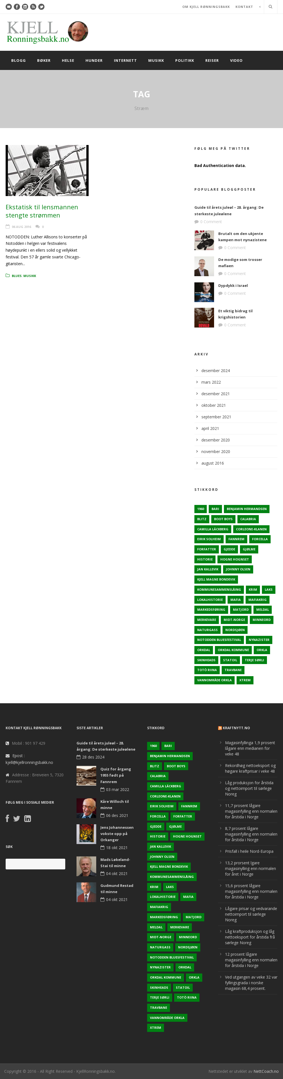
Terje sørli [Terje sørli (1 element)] (254, 660)
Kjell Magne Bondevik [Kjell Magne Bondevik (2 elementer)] (216, 579)
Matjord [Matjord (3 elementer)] (241, 609)
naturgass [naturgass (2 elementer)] (207, 630)
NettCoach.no (266, 1071)
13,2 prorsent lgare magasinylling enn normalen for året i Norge (250, 868)
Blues (17, 276)
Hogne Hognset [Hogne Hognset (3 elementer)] (234, 559)
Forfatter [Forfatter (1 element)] (206, 549)
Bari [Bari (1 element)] (215, 509)
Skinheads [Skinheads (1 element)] (206, 660)
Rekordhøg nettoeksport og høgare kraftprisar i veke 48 (250, 768)
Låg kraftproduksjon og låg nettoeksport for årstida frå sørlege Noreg (250, 937)
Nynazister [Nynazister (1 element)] (259, 640)
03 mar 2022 (117, 789)
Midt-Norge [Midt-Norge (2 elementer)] (234, 619)
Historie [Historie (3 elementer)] (205, 559)
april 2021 (210, 428)
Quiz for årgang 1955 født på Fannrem (115, 775)
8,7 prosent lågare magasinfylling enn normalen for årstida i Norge (251, 834)
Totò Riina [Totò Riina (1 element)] (207, 670)
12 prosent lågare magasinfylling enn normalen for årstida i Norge (251, 959)
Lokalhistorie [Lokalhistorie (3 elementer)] (210, 599)
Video (236, 60)
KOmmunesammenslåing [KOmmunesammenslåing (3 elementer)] (219, 589)
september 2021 (216, 416)
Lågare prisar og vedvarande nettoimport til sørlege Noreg (251, 914)
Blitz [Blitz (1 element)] (201, 519)
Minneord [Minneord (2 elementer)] (262, 619)
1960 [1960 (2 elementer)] (200, 509)
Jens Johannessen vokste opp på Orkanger (117, 833)
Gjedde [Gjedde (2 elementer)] (229, 549)
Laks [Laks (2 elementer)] (269, 589)
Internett (125, 60)
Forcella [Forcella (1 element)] (260, 539)
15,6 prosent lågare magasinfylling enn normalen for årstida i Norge (251, 891)
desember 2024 (215, 370)
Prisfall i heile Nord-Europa (249, 851)
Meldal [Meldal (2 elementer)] (262, 609)
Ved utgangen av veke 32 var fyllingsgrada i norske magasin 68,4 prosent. (251, 982)
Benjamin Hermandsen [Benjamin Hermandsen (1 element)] (247, 509)
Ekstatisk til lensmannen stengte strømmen (42, 211)
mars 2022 (211, 382)
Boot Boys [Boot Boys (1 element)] (223, 519)
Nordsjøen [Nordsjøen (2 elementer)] (235, 630)
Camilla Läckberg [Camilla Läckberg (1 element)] (212, 529)
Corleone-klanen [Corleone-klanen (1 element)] (251, 529)
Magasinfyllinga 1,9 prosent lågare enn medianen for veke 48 (250, 748)
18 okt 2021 (117, 847)
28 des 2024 (93, 757)
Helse (68, 60)
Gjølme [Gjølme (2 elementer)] (249, 549)
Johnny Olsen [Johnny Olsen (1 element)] (238, 569)
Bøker (44, 60)
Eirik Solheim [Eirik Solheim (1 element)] (209, 539)
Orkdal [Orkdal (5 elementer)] (203, 650)
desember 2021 (215, 393)
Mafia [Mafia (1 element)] (235, 599)
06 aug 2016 (21, 227)
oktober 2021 (213, 405)
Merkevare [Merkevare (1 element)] (206, 619)
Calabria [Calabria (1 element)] (248, 519)
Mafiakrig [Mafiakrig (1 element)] (257, 599)
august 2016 (212, 463)
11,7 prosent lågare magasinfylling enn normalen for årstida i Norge (251, 811)
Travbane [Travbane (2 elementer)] (233, 670)
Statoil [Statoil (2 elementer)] (230, 660)
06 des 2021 (117, 815)
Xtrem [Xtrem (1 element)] (245, 680)
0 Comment (211, 221)
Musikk (156, 60)
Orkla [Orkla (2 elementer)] (262, 650)
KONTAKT (244, 7)
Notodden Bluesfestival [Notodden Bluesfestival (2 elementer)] (219, 640)
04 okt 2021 (117, 873)
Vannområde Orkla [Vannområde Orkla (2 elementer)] (214, 680)
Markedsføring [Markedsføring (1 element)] (211, 609)
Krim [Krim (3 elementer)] (253, 589)
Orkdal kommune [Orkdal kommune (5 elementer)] (233, 650)
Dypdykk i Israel (233, 285)
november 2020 (215, 451)
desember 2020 (215, 440)
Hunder (94, 60)
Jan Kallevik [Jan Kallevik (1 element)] (207, 569)
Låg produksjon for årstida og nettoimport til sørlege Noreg (249, 788)
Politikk (184, 60)
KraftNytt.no (236, 728)
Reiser (212, 60)
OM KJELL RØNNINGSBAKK (206, 7)
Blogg (18, 60)
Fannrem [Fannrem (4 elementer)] (236, 539)
